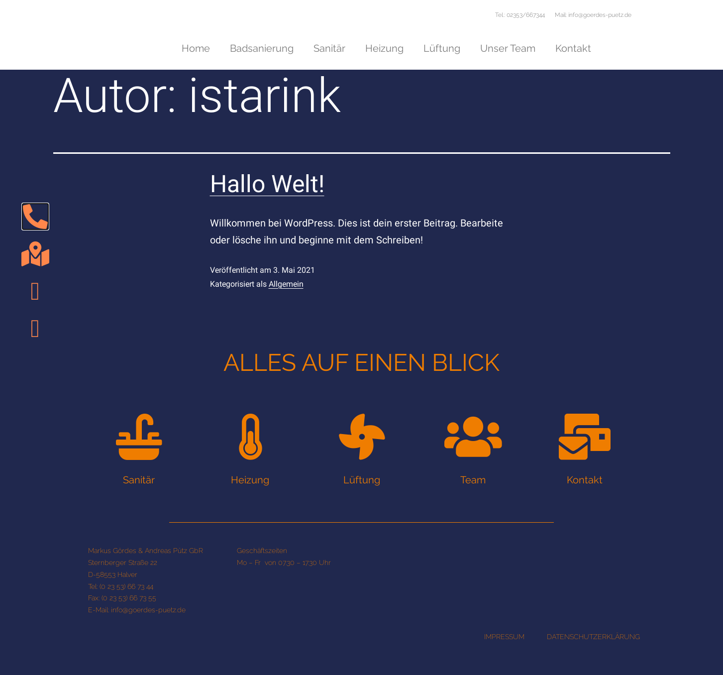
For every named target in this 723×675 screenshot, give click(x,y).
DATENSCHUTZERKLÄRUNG (593, 664)
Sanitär (329, 48)
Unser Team (507, 48)
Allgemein (286, 299)
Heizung (384, 48)
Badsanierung (262, 48)
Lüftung (441, 48)
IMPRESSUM (504, 664)
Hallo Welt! (267, 200)
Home (196, 48)
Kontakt (573, 48)
